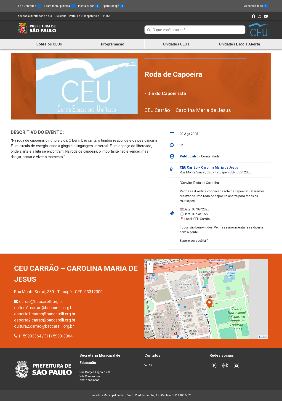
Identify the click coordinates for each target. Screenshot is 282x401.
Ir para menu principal (60, 6)
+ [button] (150, 264)
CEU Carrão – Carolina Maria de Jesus (187, 110)
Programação (112, 44)
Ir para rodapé (113, 6)
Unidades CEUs (176, 44)
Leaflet (263, 337)
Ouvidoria (60, 16)
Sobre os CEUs (49, 44)
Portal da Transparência (84, 16)
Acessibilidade (256, 6)
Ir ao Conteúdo (29, 6)
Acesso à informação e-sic (35, 16)
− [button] (150, 270)
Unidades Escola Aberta (239, 44)
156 (149, 364)
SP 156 (106, 16)
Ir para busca (88, 6)
